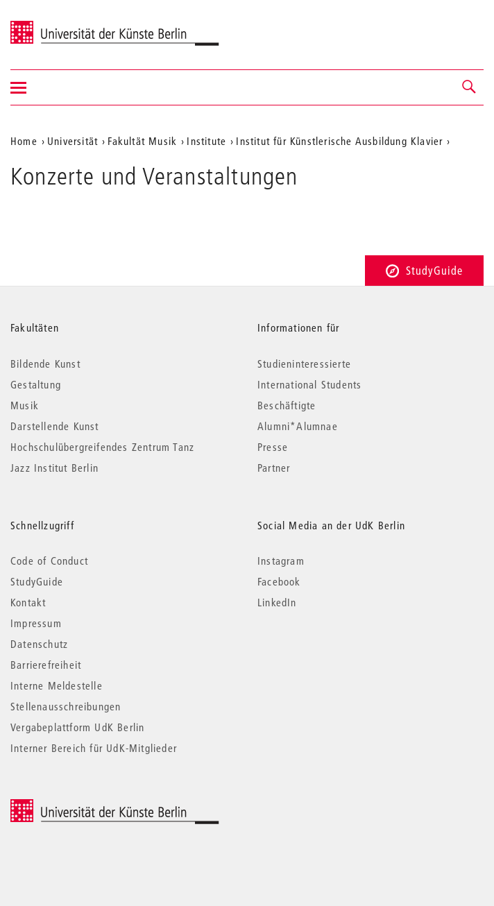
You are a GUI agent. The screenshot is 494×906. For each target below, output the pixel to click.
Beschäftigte (286, 405)
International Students (309, 384)
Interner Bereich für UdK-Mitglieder (93, 748)
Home (23, 141)
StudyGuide (424, 270)
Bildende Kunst (45, 363)
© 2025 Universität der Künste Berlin (82, 806)
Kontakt (28, 602)
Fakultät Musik (142, 141)
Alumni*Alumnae (297, 426)
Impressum (36, 623)
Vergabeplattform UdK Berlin (77, 727)
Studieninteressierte (304, 363)
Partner (273, 468)
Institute (206, 141)
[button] (470, 87)
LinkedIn (277, 602)
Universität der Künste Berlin (64, 26)
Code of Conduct (49, 560)
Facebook (279, 581)
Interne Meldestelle (56, 685)
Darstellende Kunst (54, 426)
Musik (24, 405)
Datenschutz (39, 644)
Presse (272, 447)
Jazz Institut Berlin (54, 468)
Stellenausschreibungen (65, 706)
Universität (72, 141)
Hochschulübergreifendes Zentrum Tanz (102, 447)
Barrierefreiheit (45, 665)
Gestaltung (35, 384)
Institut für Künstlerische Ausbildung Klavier (339, 141)
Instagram (281, 560)
